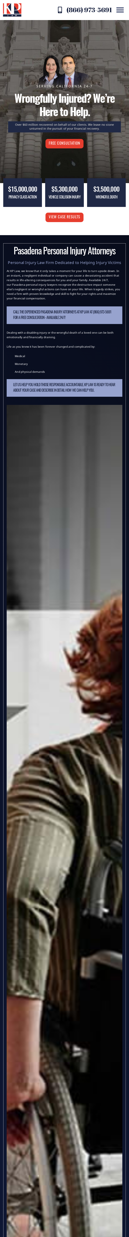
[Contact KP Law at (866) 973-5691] (60, 10)
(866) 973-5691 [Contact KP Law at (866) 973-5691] (89, 9)
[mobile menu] (120, 10)
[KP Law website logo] (12, 10)
